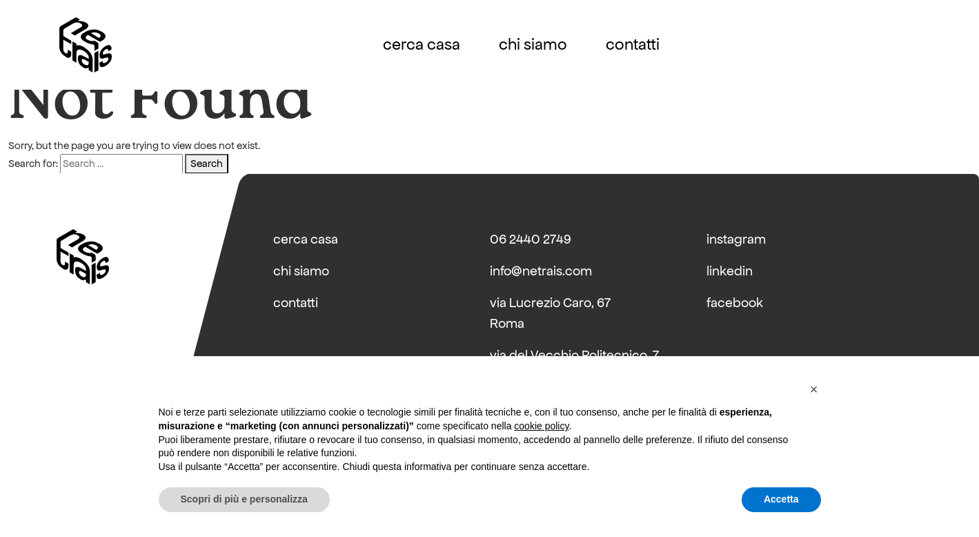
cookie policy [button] (541, 425)
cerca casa (421, 45)
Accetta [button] (781, 499)
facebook (734, 302)
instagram (736, 239)
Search (206, 163)
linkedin (729, 271)
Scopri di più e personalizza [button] (244, 499)
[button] (814, 389)
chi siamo (533, 45)
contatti (633, 45)
